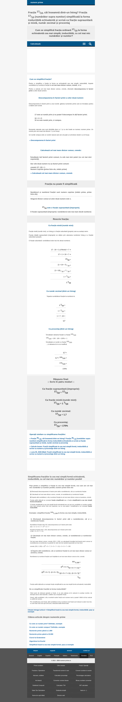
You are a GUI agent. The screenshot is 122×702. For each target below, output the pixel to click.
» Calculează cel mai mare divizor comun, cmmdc (51, 173)
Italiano (65, 655)
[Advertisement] (61, 61)
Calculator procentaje (61, 675)
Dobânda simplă (61, 690)
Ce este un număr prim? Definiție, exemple (45, 624)
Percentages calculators (83, 675)
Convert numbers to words (84, 670)
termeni (69, 650)
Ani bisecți (38, 680)
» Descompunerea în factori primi (42, 140)
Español (48, 655)
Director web (61, 695)
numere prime (36, 2)
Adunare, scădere (38, 675)
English (40, 655)
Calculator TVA (61, 685)
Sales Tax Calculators (38, 690)
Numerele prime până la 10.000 (41, 634)
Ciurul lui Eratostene (37, 638)
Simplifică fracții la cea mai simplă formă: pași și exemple (51, 645)
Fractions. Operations (38, 670)
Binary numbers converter (83, 680)
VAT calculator (83, 685)
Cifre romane (61, 665)
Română (83, 655)
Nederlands (74, 655)
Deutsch (31, 655)
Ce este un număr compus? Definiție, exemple (47, 627)
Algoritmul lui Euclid (37, 641)
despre (35, 650)
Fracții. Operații (83, 665)
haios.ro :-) (83, 690)
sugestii (52, 650)
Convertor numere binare (61, 680)
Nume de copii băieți (38, 695)
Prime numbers (38, 665)
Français (56, 655)
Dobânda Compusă (38, 685)
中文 (91, 655)
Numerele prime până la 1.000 (40, 631)
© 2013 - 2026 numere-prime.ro (61, 660)
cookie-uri (86, 650)
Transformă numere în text (61, 670)
